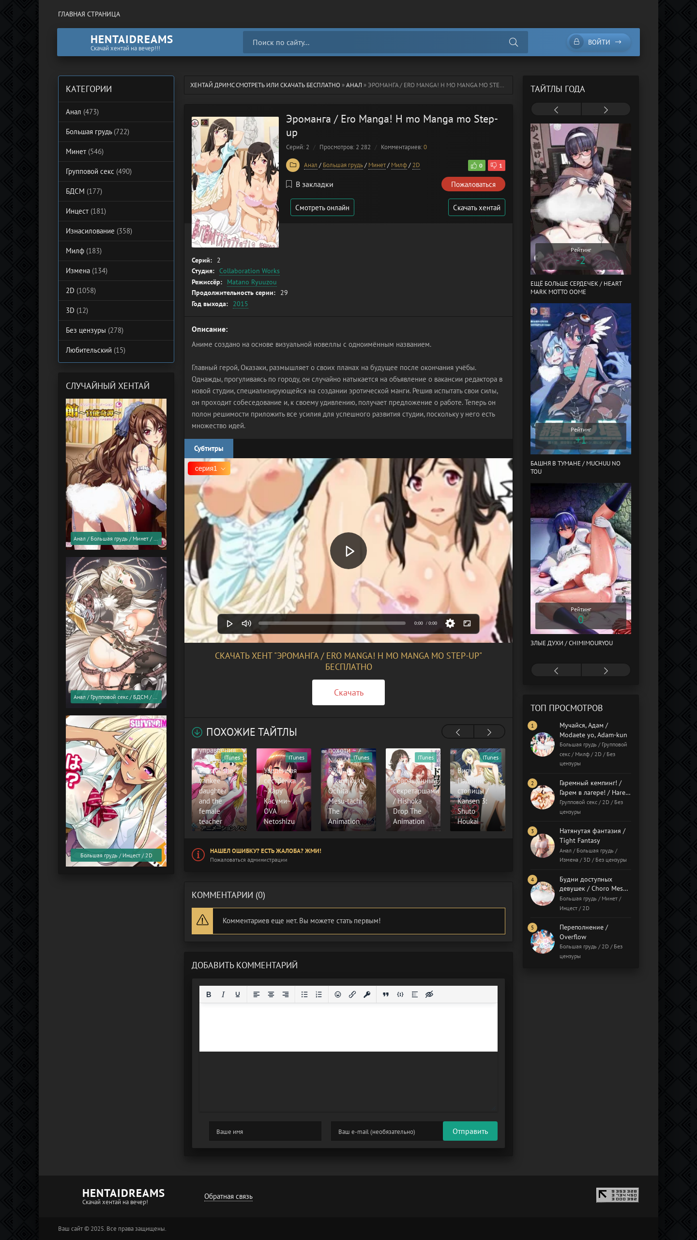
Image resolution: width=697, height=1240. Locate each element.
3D (77, 310)
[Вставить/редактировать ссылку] (352, 994)
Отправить (226, 1131)
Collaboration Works (249, 270)
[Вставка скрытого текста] (429, 994)
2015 (240, 303)
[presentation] (457, 732)
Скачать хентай (476, 207)
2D (416, 165)
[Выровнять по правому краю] (285, 994)
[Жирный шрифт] (208, 994)
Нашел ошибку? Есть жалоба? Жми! (265, 851)
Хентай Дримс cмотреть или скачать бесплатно (265, 85)
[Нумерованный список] (319, 994)
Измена (86, 270)
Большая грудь (343, 165)
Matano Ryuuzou (252, 282)
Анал (354, 85)
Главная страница (89, 14)
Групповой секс (99, 171)
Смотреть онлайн (323, 207)
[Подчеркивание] (237, 994)
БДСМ (84, 191)
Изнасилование (99, 230)
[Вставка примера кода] (400, 994)
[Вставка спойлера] (415, 994)
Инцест (86, 211)
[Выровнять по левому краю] (256, 994)
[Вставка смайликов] (338, 994)
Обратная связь (228, 1196)
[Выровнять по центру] (271, 994)
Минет (377, 165)
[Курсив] (223, 994)
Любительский (95, 350)
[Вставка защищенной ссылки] (367, 994)
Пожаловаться (473, 184)
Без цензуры (94, 330)
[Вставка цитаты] (386, 994)
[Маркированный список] (304, 994)
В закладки (309, 184)
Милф (399, 165)
